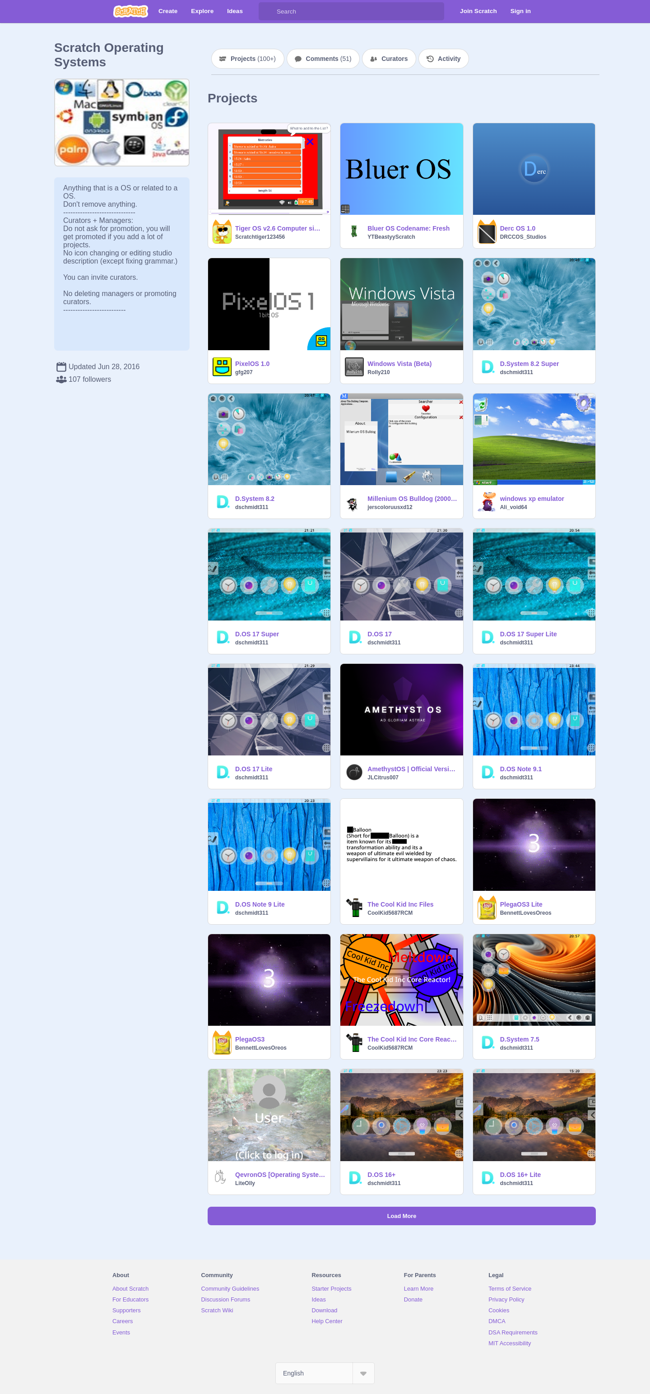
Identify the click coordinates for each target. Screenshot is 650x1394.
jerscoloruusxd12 (389, 507)
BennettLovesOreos (526, 913)
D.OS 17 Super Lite (528, 634)
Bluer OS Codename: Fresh (408, 228)
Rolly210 (378, 372)
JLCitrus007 (383, 777)
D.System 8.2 (254, 498)
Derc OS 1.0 (518, 228)
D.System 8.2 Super (529, 363)
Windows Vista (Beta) (399, 363)
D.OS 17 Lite (253, 769)
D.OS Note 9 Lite (260, 904)
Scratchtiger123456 (260, 237)
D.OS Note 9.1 (521, 769)
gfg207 (244, 372)
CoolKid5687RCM (390, 913)
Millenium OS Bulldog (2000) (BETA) (412, 498)
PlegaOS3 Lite (521, 904)
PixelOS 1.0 (252, 363)
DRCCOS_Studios (523, 237)
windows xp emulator (532, 498)
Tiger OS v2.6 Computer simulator (280, 228)
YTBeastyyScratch (391, 237)
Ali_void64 (513, 507)
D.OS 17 (379, 634)
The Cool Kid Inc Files (400, 904)
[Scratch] (130, 11)
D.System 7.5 (519, 1039)
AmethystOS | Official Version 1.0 (412, 769)
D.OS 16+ (381, 1174)
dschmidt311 (516, 372)
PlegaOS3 (250, 1039)
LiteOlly (245, 1183)
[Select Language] (325, 1373)
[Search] (268, 11)
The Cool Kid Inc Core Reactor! (412, 1039)
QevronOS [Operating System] (280, 1174)
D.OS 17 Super (257, 634)
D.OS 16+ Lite (520, 1174)
